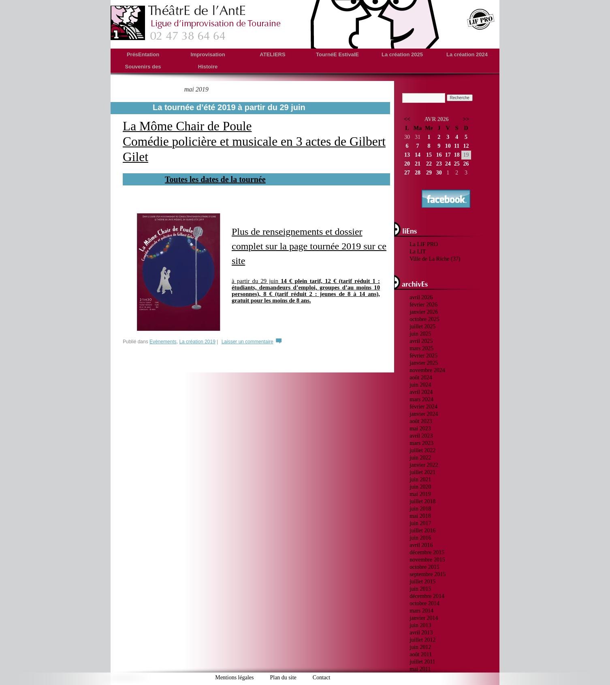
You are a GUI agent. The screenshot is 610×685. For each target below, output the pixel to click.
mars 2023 (421, 443)
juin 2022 (420, 458)
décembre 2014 (427, 596)
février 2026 (423, 305)
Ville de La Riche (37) (435, 259)
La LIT (418, 252)
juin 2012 (420, 647)
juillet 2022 (422, 450)
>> (466, 119)
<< (407, 119)
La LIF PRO (424, 244)
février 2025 (423, 356)
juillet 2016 (422, 531)
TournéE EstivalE (337, 54)
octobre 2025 (424, 319)
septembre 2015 (428, 574)
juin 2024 (420, 385)
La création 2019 (197, 342)
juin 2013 (420, 625)
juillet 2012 (422, 640)
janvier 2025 (424, 363)
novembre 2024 (427, 370)
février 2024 (423, 407)
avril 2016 (421, 545)
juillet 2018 (422, 501)
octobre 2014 (424, 603)
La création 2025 (402, 54)
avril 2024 (421, 392)
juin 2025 (420, 334)
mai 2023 (420, 428)
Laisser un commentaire (247, 342)
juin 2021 (420, 480)
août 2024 (421, 377)
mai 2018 (420, 516)
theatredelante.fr (196, 22)
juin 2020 (420, 487)
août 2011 (421, 654)
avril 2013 (421, 633)
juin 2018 (420, 509)
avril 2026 (421, 297)
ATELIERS (272, 54)
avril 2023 (421, 436)
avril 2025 (421, 341)
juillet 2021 (422, 472)
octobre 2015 (424, 567)
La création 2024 (467, 54)
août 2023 (421, 421)
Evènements (163, 342)
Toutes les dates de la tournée (215, 179)
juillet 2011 (422, 662)
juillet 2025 (422, 326)
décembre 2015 (427, 552)
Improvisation (207, 54)
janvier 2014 (424, 618)
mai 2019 (420, 494)
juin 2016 (420, 538)
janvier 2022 (424, 465)
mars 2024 (421, 399)
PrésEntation (143, 54)
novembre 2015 (427, 560)
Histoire (208, 67)
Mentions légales (234, 677)
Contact (322, 677)
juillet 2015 (422, 582)
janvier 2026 (424, 312)
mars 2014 (421, 611)
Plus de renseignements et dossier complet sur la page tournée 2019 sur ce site (309, 246)
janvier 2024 (424, 414)
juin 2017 (420, 523)
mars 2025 (421, 348)
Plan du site (283, 677)
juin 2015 (420, 589)
